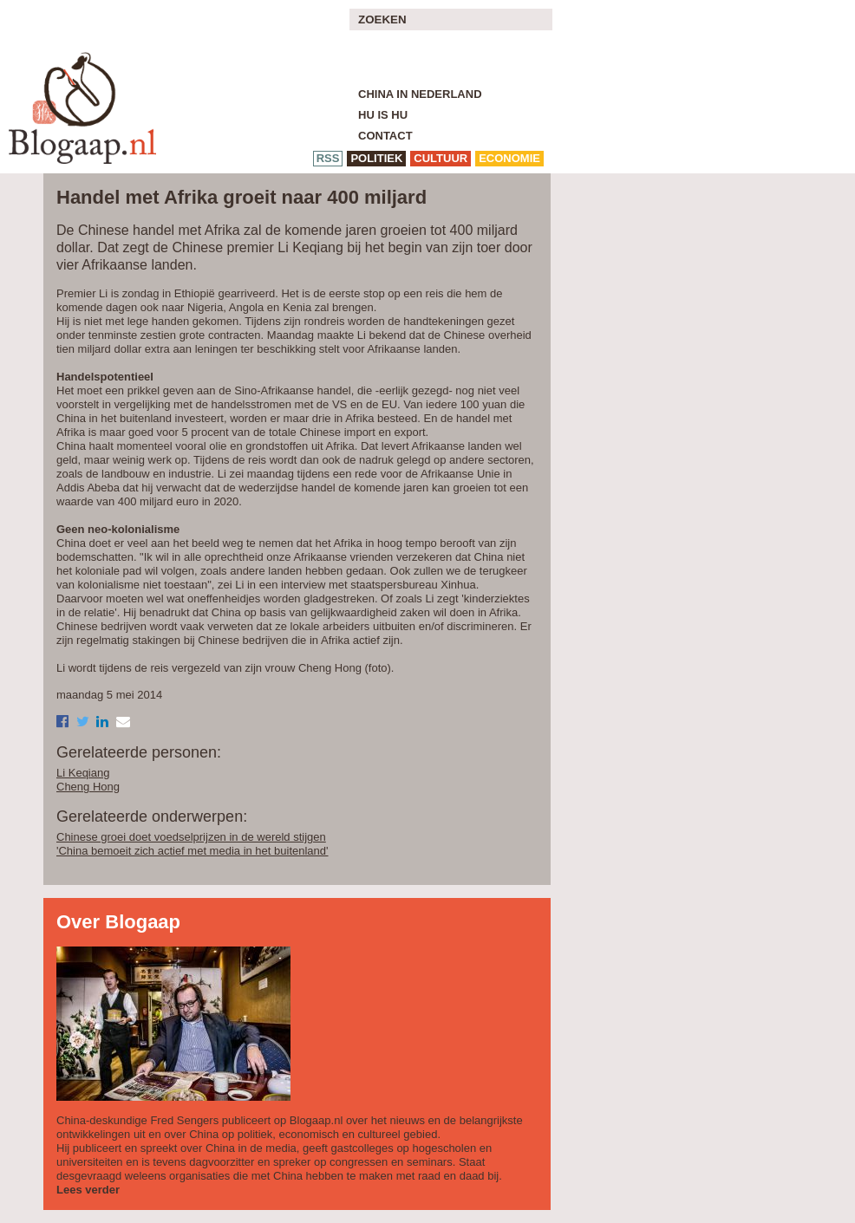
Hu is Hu (383, 114)
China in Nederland (420, 94)
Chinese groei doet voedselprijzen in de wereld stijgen (191, 836)
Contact (385, 135)
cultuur (440, 158)
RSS (328, 158)
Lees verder (88, 1189)
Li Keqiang (82, 772)
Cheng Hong (88, 786)
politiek (376, 158)
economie (509, 158)
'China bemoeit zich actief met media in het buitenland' (192, 850)
